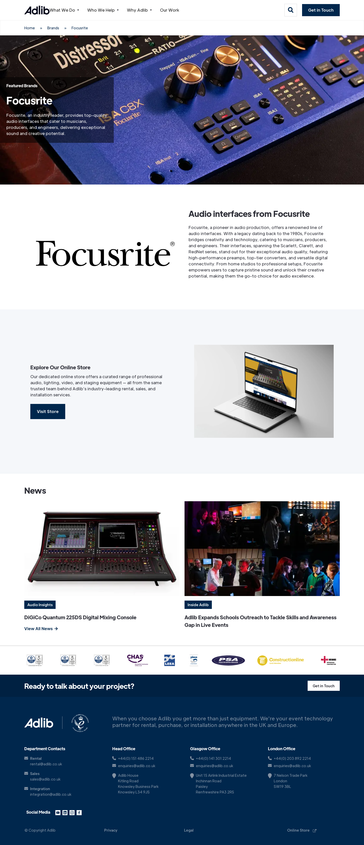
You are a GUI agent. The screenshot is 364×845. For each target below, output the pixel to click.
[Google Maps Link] (226, 783)
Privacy (110, 830)
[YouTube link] (57, 812)
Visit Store (48, 411)
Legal (189, 830)
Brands (53, 28)
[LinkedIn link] (64, 812)
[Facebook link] (79, 812)
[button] (72, 10)
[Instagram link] (72, 812)
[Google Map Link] (148, 783)
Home (29, 28)
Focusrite (80, 28)
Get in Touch (321, 10)
